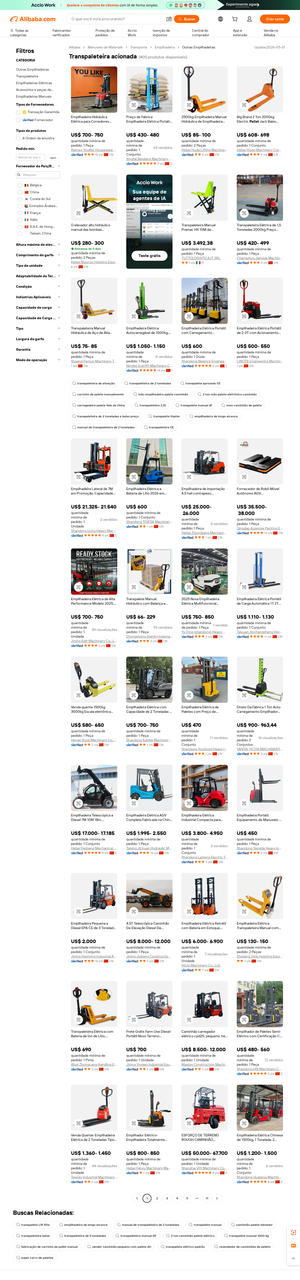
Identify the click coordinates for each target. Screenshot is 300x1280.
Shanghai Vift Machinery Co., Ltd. (205, 1168)
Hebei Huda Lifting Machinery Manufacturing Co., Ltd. (205, 150)
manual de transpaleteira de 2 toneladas (103, 427)
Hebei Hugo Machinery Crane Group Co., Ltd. (260, 150)
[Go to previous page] (137, 1198)
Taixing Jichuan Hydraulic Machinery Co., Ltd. (149, 848)
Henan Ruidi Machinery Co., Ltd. (94, 740)
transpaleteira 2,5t (150, 405)
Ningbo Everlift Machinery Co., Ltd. (149, 366)
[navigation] (38, 623)
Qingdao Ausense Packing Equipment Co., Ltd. (260, 528)
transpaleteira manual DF (136, 1236)
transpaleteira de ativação (93, 383)
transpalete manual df (194, 405)
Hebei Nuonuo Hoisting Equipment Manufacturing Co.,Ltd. (94, 262)
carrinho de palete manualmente (98, 394)
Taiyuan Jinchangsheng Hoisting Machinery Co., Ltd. (260, 632)
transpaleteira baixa (33, 1236)
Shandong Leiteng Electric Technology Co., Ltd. (205, 857)
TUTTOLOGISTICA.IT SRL (201, 258)
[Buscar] (186, 19)
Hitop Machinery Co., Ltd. (201, 965)
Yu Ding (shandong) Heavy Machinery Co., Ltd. (205, 632)
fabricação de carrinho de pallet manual (47, 1247)
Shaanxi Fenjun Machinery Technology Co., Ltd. (94, 361)
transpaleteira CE (159, 427)
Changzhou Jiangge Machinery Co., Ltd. (260, 258)
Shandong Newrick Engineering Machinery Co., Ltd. (205, 361)
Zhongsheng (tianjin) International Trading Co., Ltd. (149, 636)
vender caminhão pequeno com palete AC (119, 1247)
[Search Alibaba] (117, 19)
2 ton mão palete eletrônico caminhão (227, 394)
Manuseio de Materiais (105, 47)
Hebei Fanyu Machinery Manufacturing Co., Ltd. (149, 1168)
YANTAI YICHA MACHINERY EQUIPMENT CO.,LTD (260, 749)
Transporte (138, 47)
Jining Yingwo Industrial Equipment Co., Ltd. (149, 1064)
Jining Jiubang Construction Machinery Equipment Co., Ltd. (149, 956)
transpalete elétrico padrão (183, 1247)
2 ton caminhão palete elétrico (190, 1236)
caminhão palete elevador (252, 1225)
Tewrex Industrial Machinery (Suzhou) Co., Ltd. (94, 1177)
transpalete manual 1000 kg (246, 1236)
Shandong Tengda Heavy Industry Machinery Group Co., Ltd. (260, 848)
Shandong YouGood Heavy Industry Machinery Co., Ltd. (205, 749)
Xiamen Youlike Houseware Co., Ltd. (94, 150)
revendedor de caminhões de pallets (242, 1247)
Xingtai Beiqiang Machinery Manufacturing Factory (149, 159)
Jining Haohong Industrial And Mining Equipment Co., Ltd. (94, 956)
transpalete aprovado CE (200, 383)
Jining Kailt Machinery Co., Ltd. (94, 641)
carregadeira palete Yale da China (98, 405)
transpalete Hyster (164, 416)
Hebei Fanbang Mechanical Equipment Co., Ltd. (94, 848)
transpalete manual (205, 1225)
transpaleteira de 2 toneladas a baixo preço (105, 416)
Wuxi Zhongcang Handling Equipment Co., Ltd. (94, 1064)
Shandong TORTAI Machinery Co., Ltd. (149, 522)
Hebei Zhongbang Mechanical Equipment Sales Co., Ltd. (205, 533)
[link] (293, 1232)
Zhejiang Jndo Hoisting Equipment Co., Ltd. (260, 956)
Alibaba (74, 47)
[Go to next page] (217, 1198)
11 (207, 1198)
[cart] (236, 20)
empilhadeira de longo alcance (214, 416)
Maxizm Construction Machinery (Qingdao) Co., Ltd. (205, 1064)
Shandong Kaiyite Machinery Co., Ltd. (149, 740)
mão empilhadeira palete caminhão (160, 394)
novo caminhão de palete (241, 405)
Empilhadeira (165, 47)
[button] (169, 19)
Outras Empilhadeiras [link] (198, 47)
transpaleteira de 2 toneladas (147, 383)
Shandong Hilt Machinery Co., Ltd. (260, 1069)
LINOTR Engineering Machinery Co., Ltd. (260, 361)
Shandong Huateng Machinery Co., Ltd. (260, 1177)
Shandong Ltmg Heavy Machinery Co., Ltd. (94, 531)
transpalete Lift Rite (33, 1225)
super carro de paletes (34, 1258)
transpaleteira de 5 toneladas (82, 1236)
